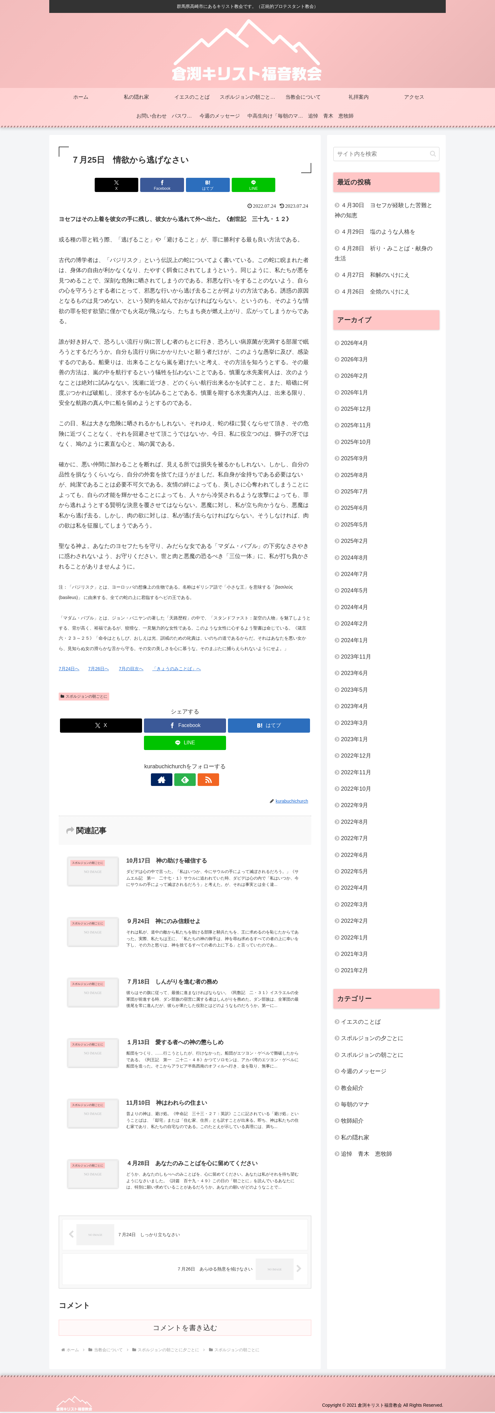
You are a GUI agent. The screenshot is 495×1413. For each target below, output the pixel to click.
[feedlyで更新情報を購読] (185, 779)
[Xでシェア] (121, 185)
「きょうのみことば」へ (176, 668)
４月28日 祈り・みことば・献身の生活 (383, 253)
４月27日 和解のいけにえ (375, 275)
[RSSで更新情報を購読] (199, 779)
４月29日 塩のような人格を (378, 232)
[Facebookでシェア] (164, 185)
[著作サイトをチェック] (170, 779)
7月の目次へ (131, 668)
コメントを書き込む (185, 1329)
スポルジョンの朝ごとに (84, 696)
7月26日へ (98, 668)
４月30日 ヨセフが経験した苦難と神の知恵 (383, 210)
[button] (432, 153)
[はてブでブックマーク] (206, 185)
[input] (386, 154)
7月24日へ (69, 668)
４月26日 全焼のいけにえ (375, 291)
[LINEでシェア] (249, 185)
